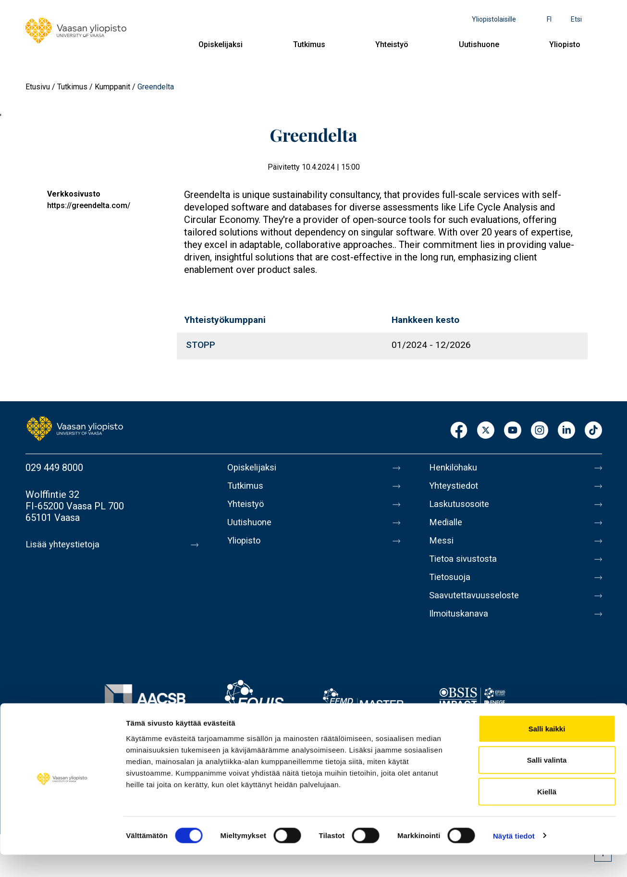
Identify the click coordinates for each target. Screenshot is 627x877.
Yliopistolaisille (493, 19)
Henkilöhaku (455, 467)
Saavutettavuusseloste (477, 609)
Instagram (539, 430)
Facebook (458, 430)
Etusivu (37, 86)
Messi (442, 548)
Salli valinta (547, 782)
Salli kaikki (547, 751)
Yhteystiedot (456, 488)
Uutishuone (479, 44)
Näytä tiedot (514, 858)
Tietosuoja (451, 588)
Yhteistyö (391, 44)
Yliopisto (564, 44)
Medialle (447, 528)
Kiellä (546, 814)
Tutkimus (309, 44)
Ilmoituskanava (460, 629)
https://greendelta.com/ (88, 205)
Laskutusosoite (461, 508)
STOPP (200, 344)
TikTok (593, 430)
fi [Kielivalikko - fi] (549, 19)
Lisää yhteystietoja (64, 544)
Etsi (576, 19)
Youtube (512, 430)
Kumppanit (112, 86)
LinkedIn (566, 430)
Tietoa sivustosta (466, 568)
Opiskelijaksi (220, 44)
